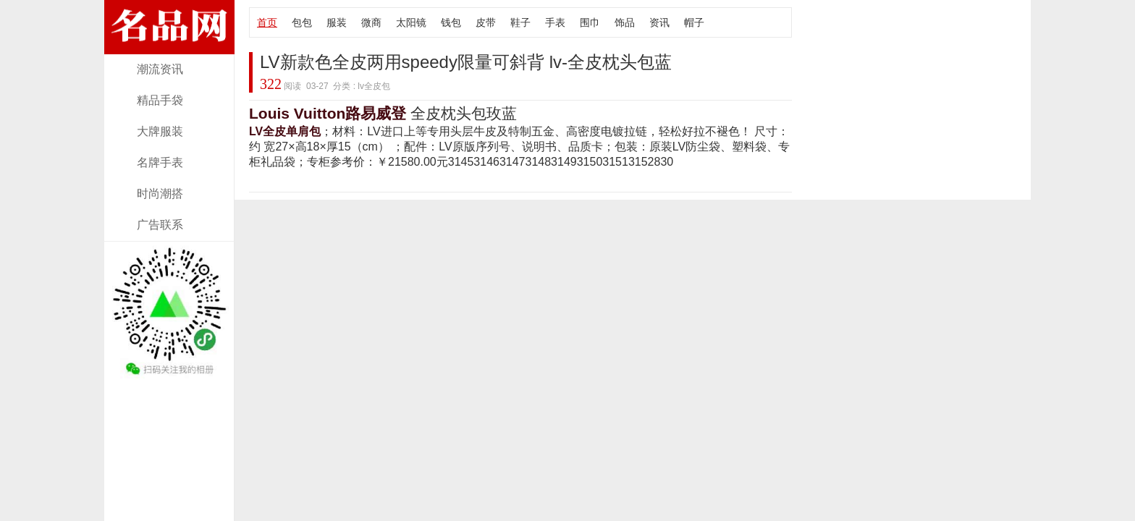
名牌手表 (160, 162)
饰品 (625, 22)
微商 (371, 22)
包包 (302, 22)
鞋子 (520, 22)
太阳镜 (411, 22)
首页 (267, 22)
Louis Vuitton (297, 113)
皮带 (486, 22)
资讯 (659, 22)
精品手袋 (160, 100)
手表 (555, 22)
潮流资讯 (160, 69)
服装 (336, 22)
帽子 (694, 22)
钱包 (451, 22)
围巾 (590, 22)
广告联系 (160, 225)
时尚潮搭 (160, 193)
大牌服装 (160, 131)
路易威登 (375, 113)
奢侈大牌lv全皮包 (169, 45)
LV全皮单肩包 (285, 131)
